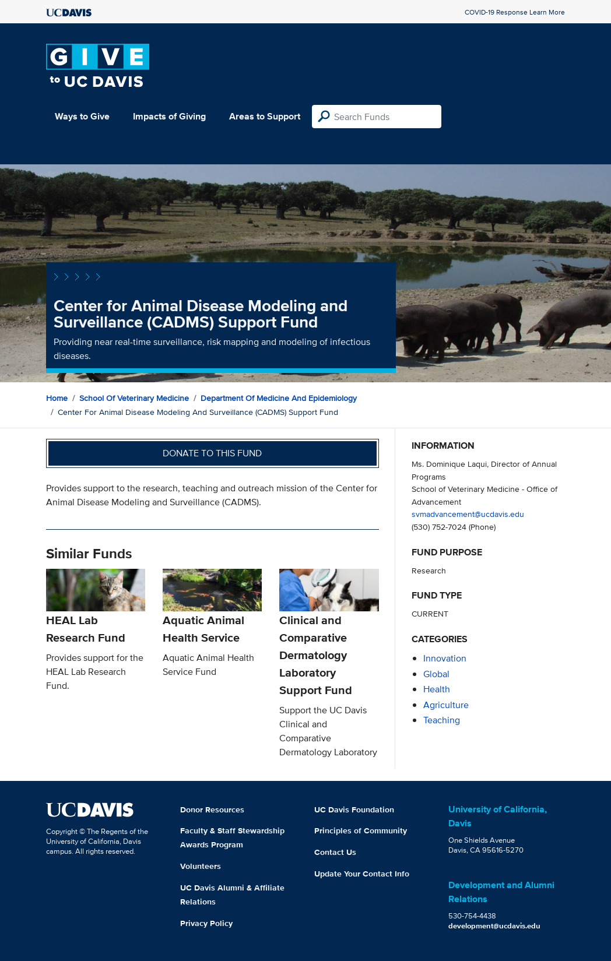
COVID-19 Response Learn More (515, 12)
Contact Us (335, 852)
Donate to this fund (212, 453)
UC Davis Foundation (354, 809)
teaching (441, 720)
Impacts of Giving (169, 116)
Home (57, 398)
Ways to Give (82, 116)
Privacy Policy (206, 923)
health (436, 689)
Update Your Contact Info (361, 873)
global (436, 674)
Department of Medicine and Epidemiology (279, 398)
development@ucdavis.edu (494, 925)
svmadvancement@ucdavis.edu (468, 514)
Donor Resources (212, 809)
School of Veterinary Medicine (134, 398)
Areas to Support (264, 116)
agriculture (446, 705)
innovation (444, 658)
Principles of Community (360, 830)
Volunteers (200, 866)
